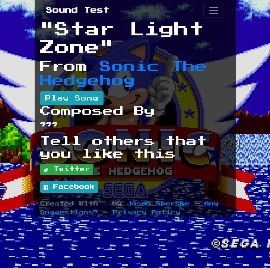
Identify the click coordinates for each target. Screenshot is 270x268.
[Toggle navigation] (213, 10)
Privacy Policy (147, 212)
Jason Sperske (158, 203)
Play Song (72, 98)
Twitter (67, 170)
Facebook (69, 187)
